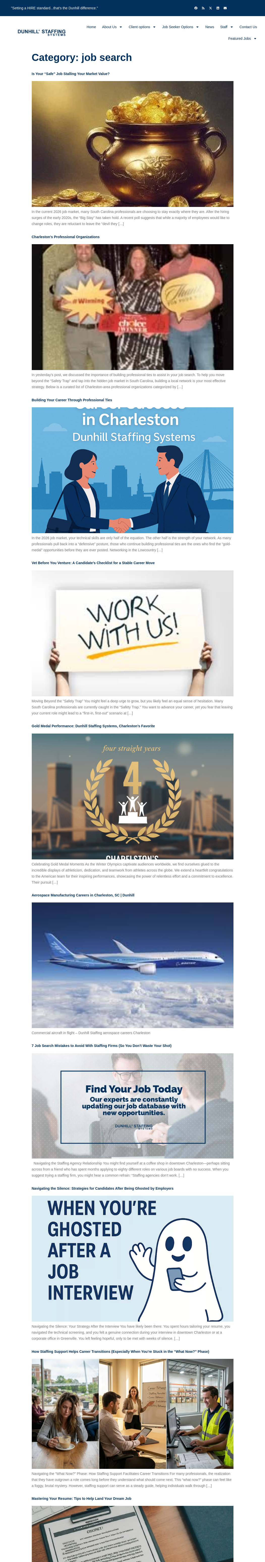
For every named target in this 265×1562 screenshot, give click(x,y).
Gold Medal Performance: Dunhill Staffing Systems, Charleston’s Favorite (93, 726)
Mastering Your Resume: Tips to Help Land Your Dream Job (81, 1499)
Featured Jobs (242, 38)
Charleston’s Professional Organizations (66, 237)
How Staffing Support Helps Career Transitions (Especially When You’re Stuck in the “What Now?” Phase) (120, 1352)
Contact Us (248, 27)
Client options (142, 27)
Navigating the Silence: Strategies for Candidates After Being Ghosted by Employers (103, 1188)
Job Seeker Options (180, 27)
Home (91, 27)
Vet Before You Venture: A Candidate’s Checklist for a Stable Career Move (93, 563)
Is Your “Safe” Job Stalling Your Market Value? (71, 74)
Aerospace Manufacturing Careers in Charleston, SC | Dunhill (83, 895)
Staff (226, 27)
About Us (112, 27)
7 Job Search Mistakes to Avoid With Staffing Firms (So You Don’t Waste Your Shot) (102, 1046)
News (209, 27)
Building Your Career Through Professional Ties (72, 400)
